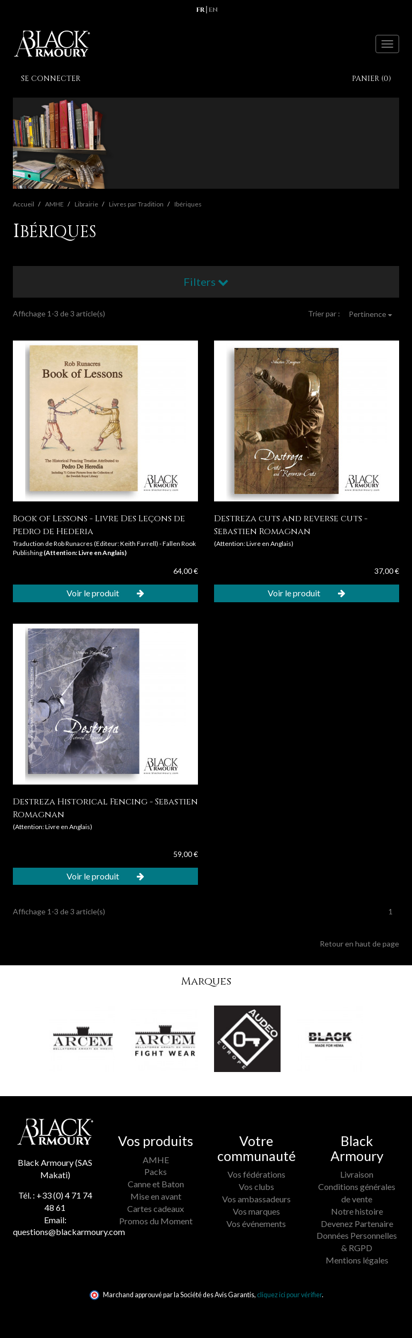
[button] (33, 1046)
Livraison (356, 1174)
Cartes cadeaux (155, 1208)
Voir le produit (105, 593)
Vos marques (256, 1211)
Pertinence (370, 314)
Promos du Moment (156, 1221)
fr (200, 9)
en (213, 9)
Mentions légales (357, 1260)
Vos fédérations (256, 1174)
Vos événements (256, 1223)
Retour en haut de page (359, 943)
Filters (206, 281)
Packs (155, 1171)
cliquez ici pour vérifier (289, 1295)
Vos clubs (256, 1186)
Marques (206, 981)
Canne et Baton (156, 1184)
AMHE (156, 1160)
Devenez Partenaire (357, 1223)
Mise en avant (155, 1196)
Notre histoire (357, 1211)
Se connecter (50, 78)
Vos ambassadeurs (256, 1199)
